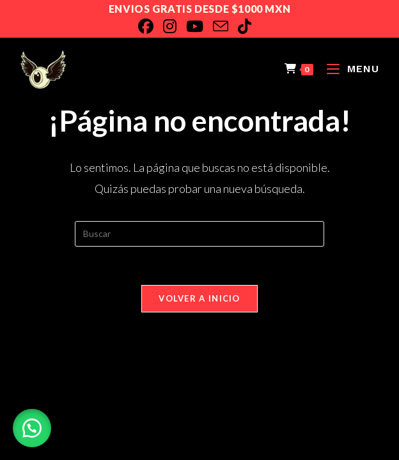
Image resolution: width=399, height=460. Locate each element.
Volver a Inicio (199, 298)
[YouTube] (199, 26)
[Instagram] (174, 26)
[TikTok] (249, 26)
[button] (32, 428)
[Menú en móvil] (348, 69)
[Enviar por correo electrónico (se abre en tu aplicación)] (225, 26)
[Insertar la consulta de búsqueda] (199, 234)
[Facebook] (150, 26)
